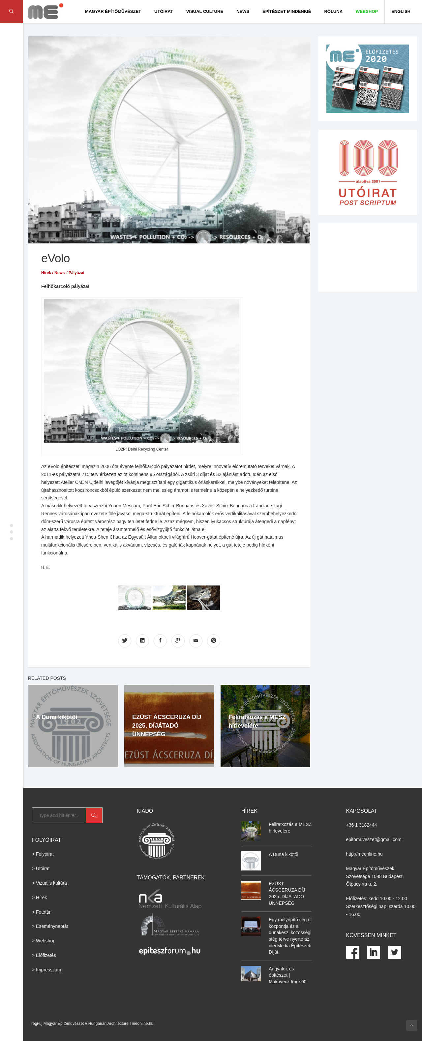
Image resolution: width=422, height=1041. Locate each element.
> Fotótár (41, 912)
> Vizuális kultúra (49, 883)
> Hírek (39, 897)
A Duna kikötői (56, 717)
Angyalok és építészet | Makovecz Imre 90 (287, 975)
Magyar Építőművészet (113, 11)
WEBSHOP (367, 11)
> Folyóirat (43, 854)
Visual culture (204, 11)
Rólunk (333, 11)
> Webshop (43, 940)
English (400, 11)
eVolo (55, 258)
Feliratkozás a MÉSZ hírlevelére (290, 828)
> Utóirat (40, 868)
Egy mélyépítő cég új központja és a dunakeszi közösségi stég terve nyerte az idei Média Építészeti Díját (290, 936)
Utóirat (163, 11)
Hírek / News (53, 272)
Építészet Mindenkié (286, 11)
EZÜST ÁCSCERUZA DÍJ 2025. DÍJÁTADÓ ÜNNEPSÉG (166, 726)
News (242, 11)
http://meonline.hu (364, 854)
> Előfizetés (44, 955)
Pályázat (76, 272)
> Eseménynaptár (50, 926)
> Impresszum (46, 969)
